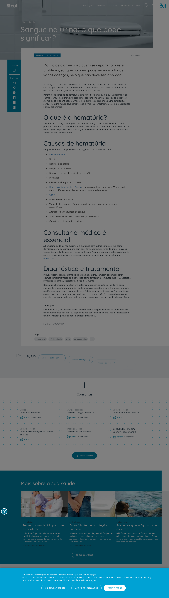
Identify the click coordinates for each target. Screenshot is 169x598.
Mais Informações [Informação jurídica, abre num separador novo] (88, 580)
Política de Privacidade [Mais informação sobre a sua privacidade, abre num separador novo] (70, 580)
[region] (84, 583)
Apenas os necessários (86, 588)
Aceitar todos (115, 588)
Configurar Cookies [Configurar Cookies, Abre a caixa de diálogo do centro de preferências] (55, 588)
